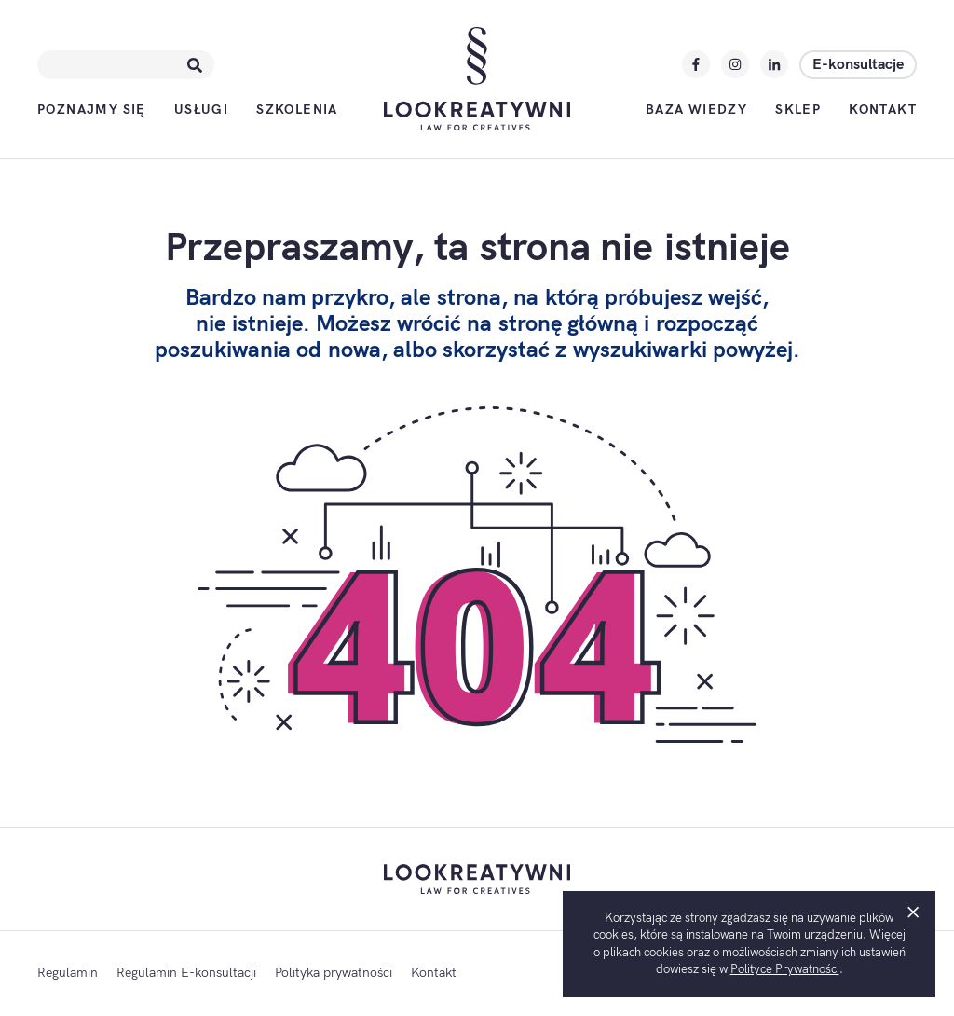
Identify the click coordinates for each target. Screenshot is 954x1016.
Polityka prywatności (333, 973)
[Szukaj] (194, 64)
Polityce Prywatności (784, 969)
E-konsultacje (858, 65)
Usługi (201, 109)
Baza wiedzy (696, 109)
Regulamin (67, 973)
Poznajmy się (91, 109)
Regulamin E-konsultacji (186, 973)
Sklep (798, 109)
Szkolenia (297, 109)
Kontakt (883, 109)
